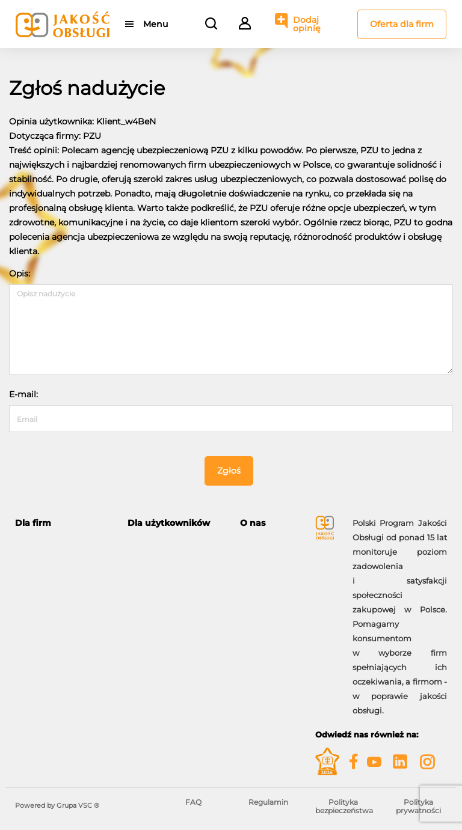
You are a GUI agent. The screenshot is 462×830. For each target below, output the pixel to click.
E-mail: (23, 394)
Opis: (19, 273)
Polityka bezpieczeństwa (344, 806)
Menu (155, 24)
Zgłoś (229, 470)
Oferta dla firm (402, 24)
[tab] (62, 523)
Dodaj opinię (307, 24)
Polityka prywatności (418, 806)
